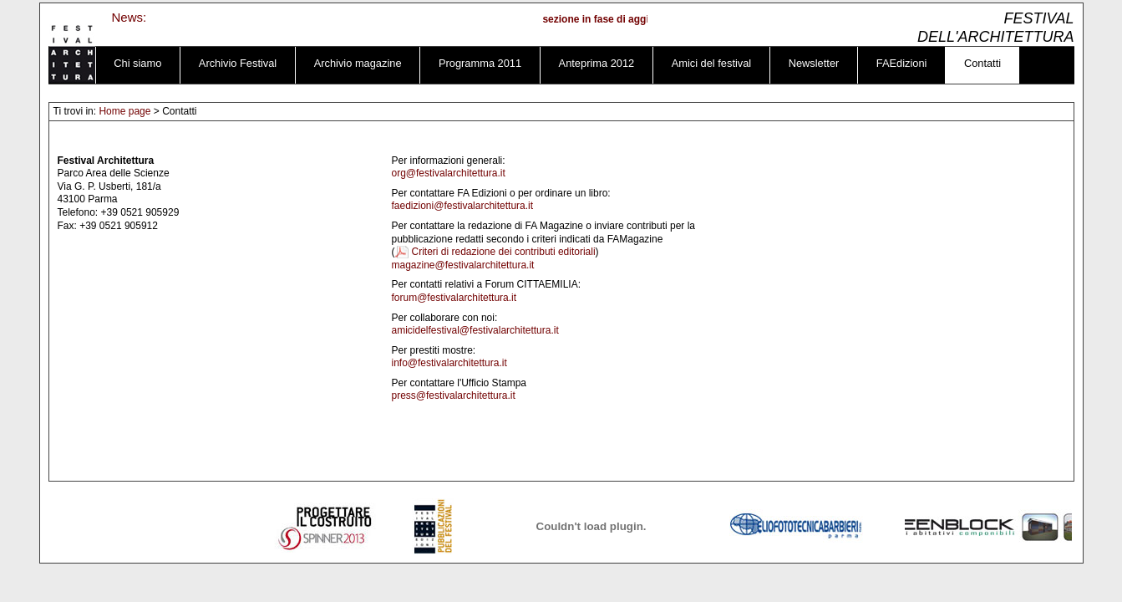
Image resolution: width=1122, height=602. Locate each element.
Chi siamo (137, 63)
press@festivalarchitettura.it (453, 395)
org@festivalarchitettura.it (448, 173)
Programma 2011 (480, 63)
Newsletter (814, 63)
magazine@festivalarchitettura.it (463, 265)
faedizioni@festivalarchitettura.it (463, 206)
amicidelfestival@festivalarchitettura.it (475, 330)
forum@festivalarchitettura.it (454, 298)
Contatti (982, 63)
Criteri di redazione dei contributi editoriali (504, 252)
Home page (124, 111)
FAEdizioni (901, 63)
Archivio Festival (238, 63)
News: (129, 17)
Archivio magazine (358, 63)
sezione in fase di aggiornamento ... (633, 19)
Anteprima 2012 (597, 63)
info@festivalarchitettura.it (449, 363)
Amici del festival (712, 63)
